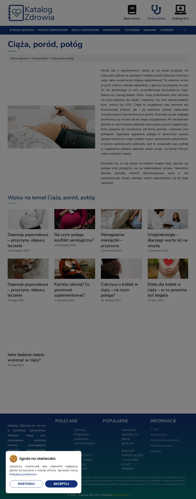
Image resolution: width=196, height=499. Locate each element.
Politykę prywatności (23, 474)
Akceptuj (61, 484)
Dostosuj (26, 484)
